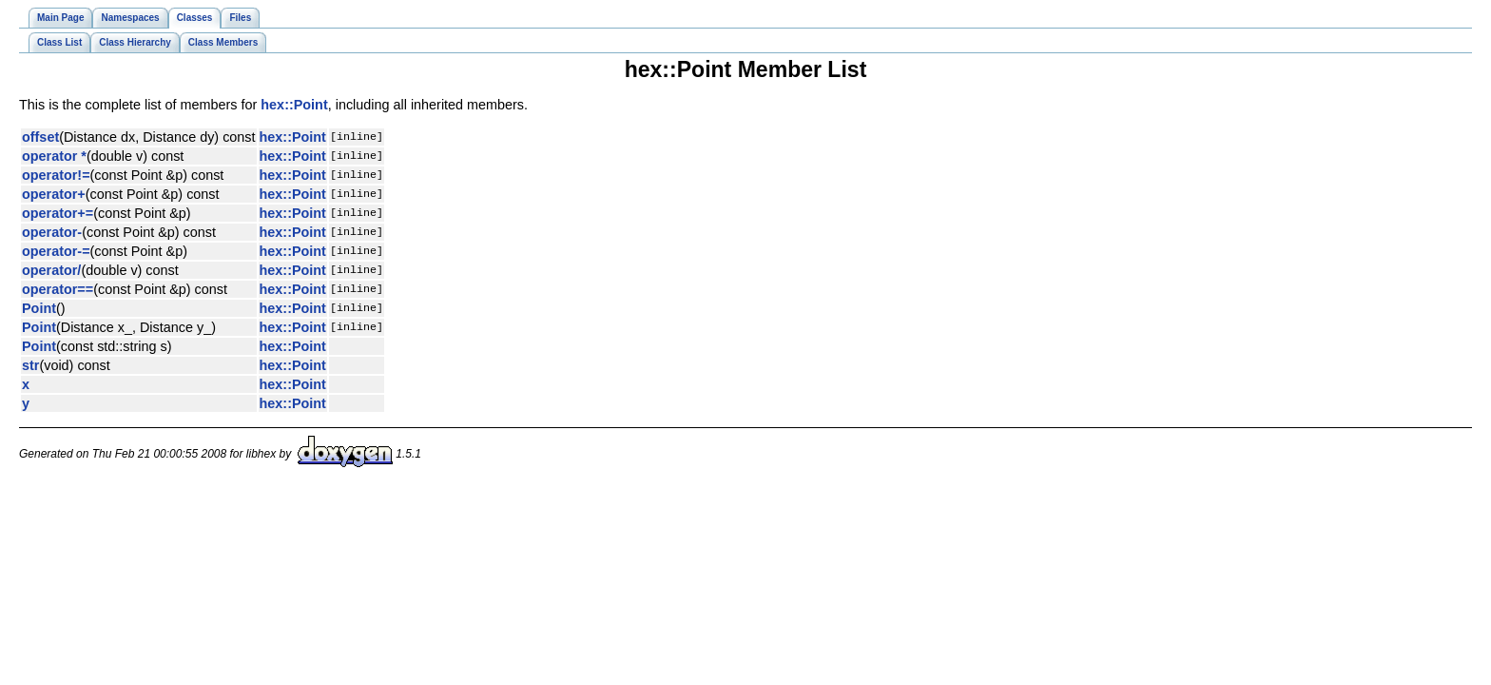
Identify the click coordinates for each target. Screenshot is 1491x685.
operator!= (56, 175)
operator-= (56, 251)
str (30, 365)
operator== (57, 289)
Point (39, 308)
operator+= (57, 213)
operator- (52, 232)
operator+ (54, 194)
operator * (54, 156)
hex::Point (294, 104)
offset (40, 137)
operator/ (51, 270)
